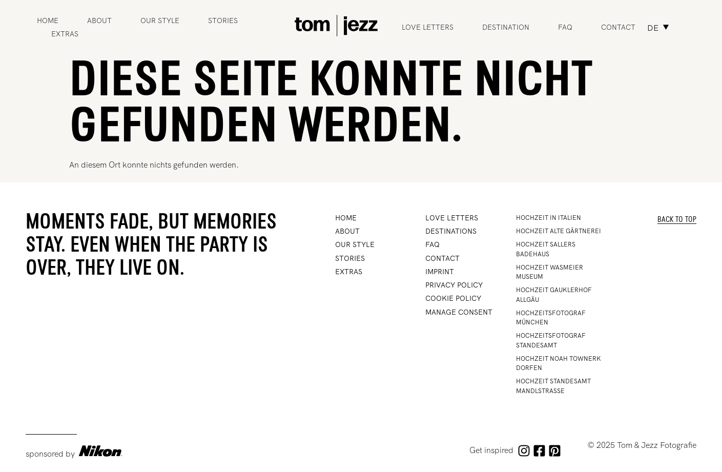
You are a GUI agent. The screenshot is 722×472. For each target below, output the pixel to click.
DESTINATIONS (451, 231)
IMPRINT (439, 271)
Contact (618, 27)
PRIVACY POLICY (454, 285)
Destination (505, 27)
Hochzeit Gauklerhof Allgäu (554, 294)
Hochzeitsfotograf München (551, 317)
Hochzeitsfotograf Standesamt (551, 340)
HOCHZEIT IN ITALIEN (548, 218)
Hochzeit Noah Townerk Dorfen (558, 363)
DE (652, 28)
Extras (64, 33)
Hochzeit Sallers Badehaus (545, 249)
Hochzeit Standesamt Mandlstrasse (553, 386)
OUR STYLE (159, 20)
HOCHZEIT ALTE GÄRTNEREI (558, 231)
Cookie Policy (453, 298)
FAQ (565, 27)
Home (47, 20)
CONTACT (442, 258)
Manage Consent (458, 312)
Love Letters (427, 27)
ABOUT (99, 20)
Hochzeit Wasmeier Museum (549, 272)
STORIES (223, 20)
